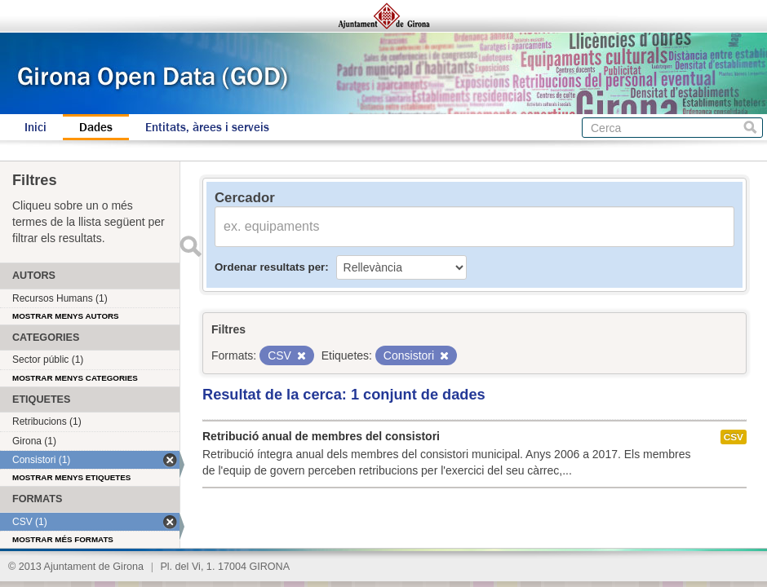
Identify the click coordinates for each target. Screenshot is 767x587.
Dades (96, 127)
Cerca (750, 128)
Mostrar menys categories (75, 377)
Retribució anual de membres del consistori (321, 436)
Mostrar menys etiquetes (71, 477)
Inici (35, 127)
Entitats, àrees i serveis (207, 127)
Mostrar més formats (62, 539)
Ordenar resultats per (270, 267)
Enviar (190, 246)
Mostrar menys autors (65, 315)
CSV (733, 437)
